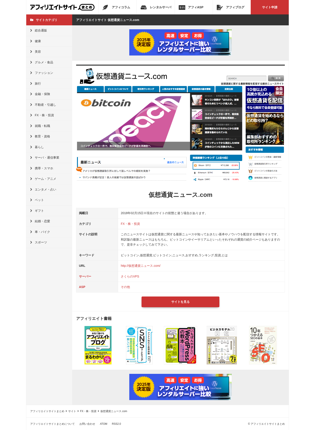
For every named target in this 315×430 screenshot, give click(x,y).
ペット (37, 200)
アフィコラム (116, 7)
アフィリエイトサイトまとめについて (52, 423)
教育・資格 (40, 136)
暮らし (37, 147)
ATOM (103, 423)
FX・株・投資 (42, 115)
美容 (35, 51)
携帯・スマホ (41, 168)
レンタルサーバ (156, 7)
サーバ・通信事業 (44, 157)
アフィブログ (230, 7)
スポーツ (38, 242)
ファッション (41, 73)
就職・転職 (40, 126)
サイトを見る (180, 301)
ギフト (37, 210)
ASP (82, 287)
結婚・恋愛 (40, 221)
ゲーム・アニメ (43, 178)
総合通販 (38, 30)
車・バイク (40, 232)
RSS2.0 (116, 423)
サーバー (85, 276)
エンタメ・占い (43, 189)
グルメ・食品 (41, 62)
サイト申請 (269, 7)
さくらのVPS (130, 276)
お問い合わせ (87, 423)
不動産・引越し (43, 104)
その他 (125, 287)
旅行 (35, 83)
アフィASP (191, 7)
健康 (35, 41)
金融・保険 (40, 94)
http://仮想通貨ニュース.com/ (140, 265)
